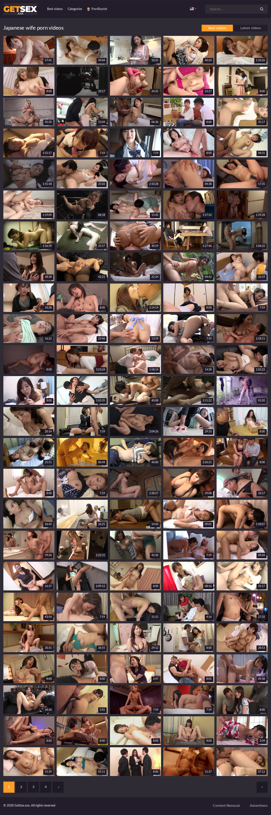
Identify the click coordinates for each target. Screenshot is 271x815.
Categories (75, 9)
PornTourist (97, 9)
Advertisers (259, 805)
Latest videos (250, 28)
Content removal (226, 805)
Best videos (55, 9)
